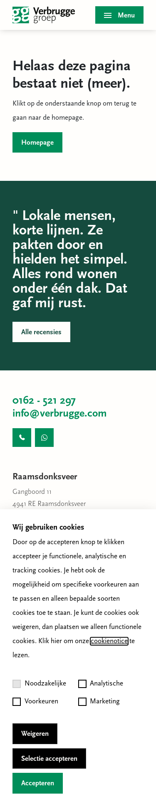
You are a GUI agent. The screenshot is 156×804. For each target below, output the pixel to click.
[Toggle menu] (119, 15)
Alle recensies (41, 332)
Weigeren (35, 733)
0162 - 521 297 (44, 401)
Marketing (99, 702)
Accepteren (37, 783)
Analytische (101, 684)
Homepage (37, 142)
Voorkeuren (35, 702)
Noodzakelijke (39, 684)
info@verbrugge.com (59, 413)
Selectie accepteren (49, 758)
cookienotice (109, 641)
